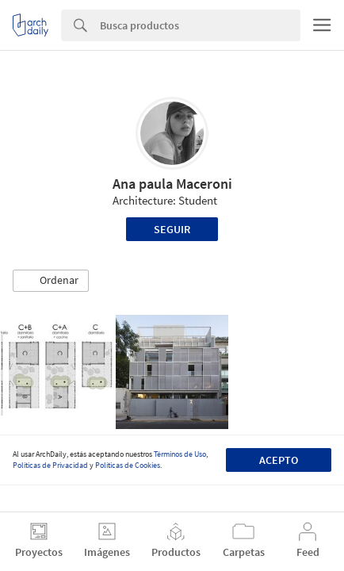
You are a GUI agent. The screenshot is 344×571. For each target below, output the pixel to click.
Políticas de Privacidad (50, 465)
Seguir (172, 229)
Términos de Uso (180, 454)
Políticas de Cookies (127, 465)
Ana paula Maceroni (172, 183)
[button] (51, 281)
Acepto (278, 460)
